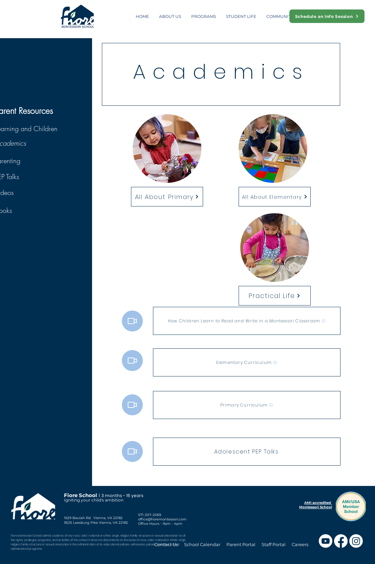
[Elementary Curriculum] (246, 362)
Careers (300, 544)
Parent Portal (241, 544)
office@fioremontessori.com (162, 519)
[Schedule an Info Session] (327, 16)
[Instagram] (356, 541)
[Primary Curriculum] (246, 405)
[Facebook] (341, 541)
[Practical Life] (275, 295)
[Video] (132, 321)
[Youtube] (325, 541)
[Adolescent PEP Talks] (246, 452)
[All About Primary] (167, 196)
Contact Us (166, 544)
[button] (170, 16)
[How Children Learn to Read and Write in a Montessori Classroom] (246, 321)
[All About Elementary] (275, 196)
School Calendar (202, 544)
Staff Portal (274, 544)
